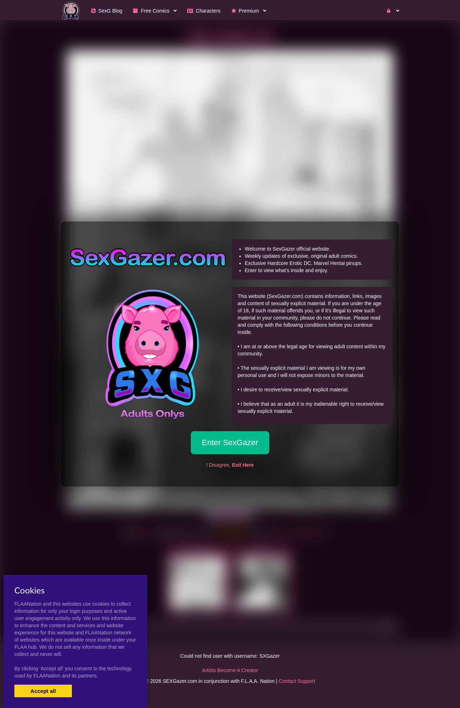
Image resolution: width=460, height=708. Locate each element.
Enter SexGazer (230, 442)
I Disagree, (230, 465)
